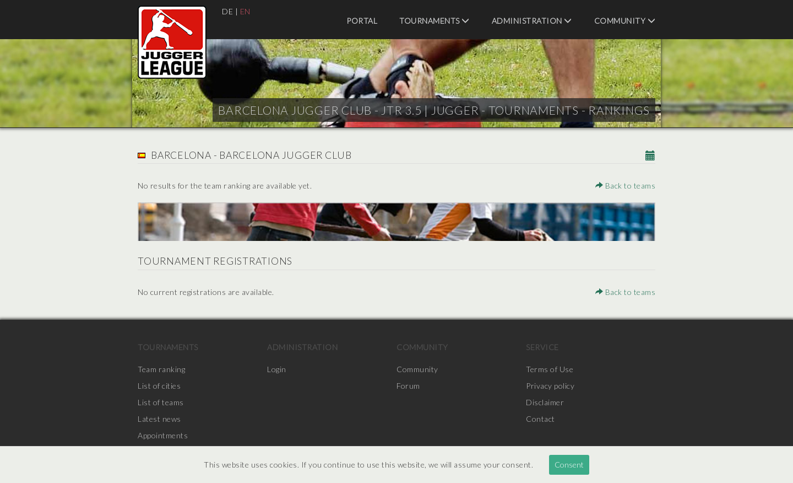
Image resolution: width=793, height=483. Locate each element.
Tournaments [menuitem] (434, 20)
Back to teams (625, 185)
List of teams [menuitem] (161, 402)
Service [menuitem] (542, 347)
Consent (569, 464)
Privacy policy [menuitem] (550, 385)
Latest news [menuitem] (159, 418)
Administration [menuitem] (532, 20)
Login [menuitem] (276, 369)
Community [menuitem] (625, 20)
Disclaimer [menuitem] (545, 402)
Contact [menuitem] (540, 418)
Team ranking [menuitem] (161, 369)
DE (227, 11)
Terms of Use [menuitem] (549, 369)
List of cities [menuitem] (159, 385)
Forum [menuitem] (408, 385)
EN (245, 11)
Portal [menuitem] (361, 20)
